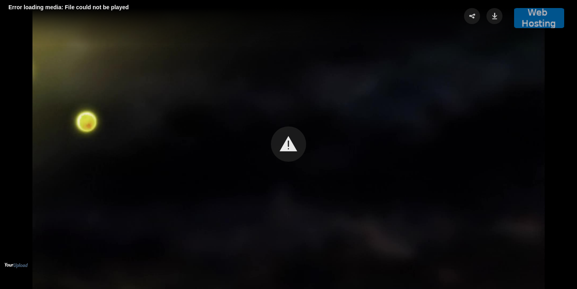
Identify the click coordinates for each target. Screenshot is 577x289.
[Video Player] (288, 144)
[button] (288, 144)
